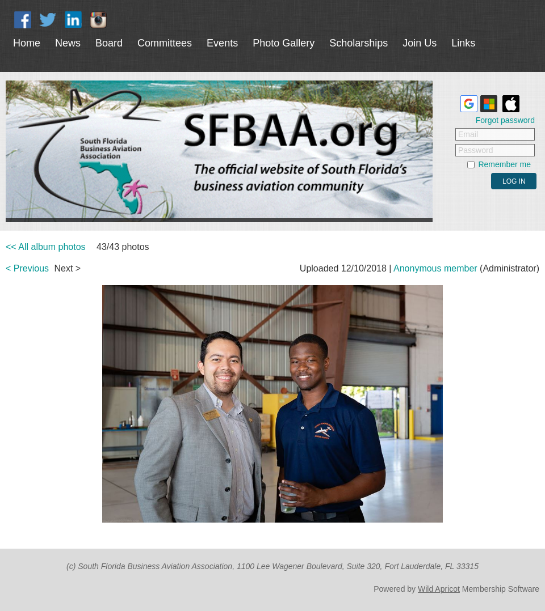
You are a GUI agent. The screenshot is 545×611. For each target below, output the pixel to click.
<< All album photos (46, 247)
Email (468, 134)
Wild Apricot (439, 588)
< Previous (27, 268)
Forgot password (505, 120)
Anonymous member (435, 268)
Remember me (504, 164)
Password (475, 150)
